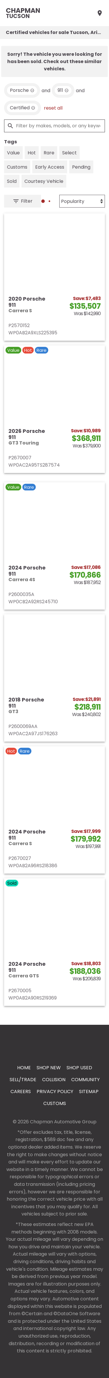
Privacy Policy (55, 1091)
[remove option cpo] (22, 107)
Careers (20, 1091)
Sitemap (89, 1091)
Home (24, 1067)
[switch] (13, 152)
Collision (53, 1079)
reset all (53, 108)
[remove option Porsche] (22, 90)
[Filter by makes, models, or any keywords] (54, 125)
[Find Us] (99, 13)
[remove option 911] (63, 90)
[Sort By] (82, 201)
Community (85, 1079)
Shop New (49, 1067)
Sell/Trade (23, 1079)
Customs (54, 1103)
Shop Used (79, 1067)
